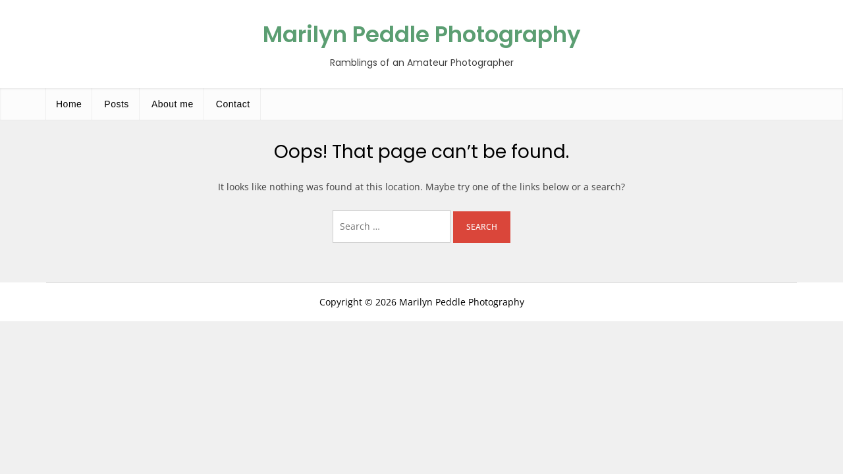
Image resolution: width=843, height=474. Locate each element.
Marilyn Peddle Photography (422, 34)
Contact (233, 104)
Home (69, 104)
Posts (116, 104)
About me (172, 104)
